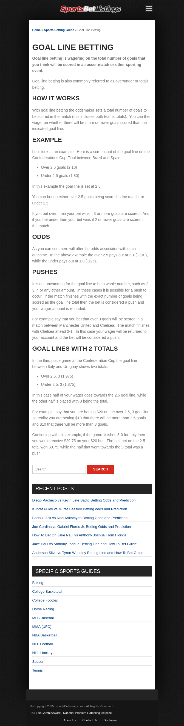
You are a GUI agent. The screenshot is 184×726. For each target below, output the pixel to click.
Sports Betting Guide (59, 30)
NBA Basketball (44, 635)
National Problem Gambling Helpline (87, 712)
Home (36, 30)
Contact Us (89, 720)
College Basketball (47, 591)
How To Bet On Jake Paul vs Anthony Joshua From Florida (79, 535)
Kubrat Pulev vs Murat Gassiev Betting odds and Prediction (79, 509)
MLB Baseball (43, 618)
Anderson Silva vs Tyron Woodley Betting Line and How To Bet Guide (87, 553)
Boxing (37, 583)
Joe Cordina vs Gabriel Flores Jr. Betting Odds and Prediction (81, 527)
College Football (45, 600)
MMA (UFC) (42, 627)
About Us (70, 720)
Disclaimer (111, 720)
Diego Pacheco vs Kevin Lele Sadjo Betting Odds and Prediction (84, 500)
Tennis (37, 670)
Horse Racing (43, 609)
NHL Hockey (42, 653)
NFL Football (42, 644)
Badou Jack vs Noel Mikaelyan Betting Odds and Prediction (80, 518)
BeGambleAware (49, 712)
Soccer (38, 662)
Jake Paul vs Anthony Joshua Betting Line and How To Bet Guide (84, 544)
